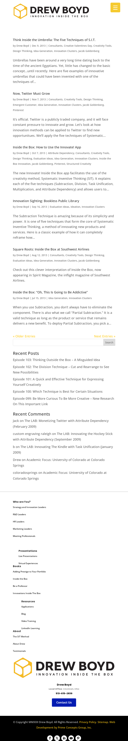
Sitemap (103, 722)
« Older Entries (24, 336)
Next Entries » (104, 336)
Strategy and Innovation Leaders (29, 507)
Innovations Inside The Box (26, 593)
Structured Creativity (79, 163)
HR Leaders (18, 521)
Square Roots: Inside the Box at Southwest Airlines (51, 249)
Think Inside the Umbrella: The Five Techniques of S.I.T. (54, 40)
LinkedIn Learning (30, 628)
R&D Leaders (19, 514)
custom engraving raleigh (32, 434)
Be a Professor (20, 586)
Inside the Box (20, 578)
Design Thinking (22, 51)
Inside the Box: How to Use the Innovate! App (47, 147)
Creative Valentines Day (78, 45)
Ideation (75, 206)
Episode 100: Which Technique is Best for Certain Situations (58, 391)
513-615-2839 (64, 693)
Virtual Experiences (28, 563)
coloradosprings (25, 472)
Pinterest (18, 110)
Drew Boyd (22, 45)
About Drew (19, 643)
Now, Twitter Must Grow (31, 93)
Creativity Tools (102, 45)
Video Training (28, 621)
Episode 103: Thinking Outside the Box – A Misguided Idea (56, 360)
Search (109, 342)
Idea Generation (43, 51)
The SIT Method (21, 636)
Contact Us (64, 702)
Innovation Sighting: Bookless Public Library (46, 201)
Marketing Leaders (22, 528)
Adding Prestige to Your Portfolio (29, 571)
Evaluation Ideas (43, 158)
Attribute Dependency (61, 153)
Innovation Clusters (65, 51)
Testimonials (19, 650)
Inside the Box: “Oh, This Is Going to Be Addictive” (50, 292)
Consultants (55, 45)
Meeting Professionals (24, 536)
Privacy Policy (87, 722)
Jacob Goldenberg (88, 51)
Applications (27, 606)
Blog (23, 613)
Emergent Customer (25, 104)
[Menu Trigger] (115, 7)
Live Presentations (28, 556)
